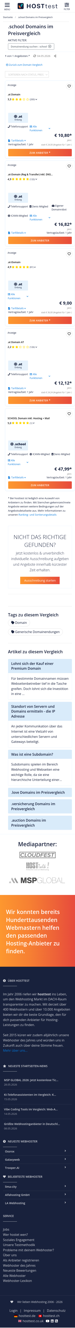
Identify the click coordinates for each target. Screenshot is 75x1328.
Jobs (6, 1229)
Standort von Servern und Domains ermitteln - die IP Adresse (33, 711)
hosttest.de (24, 1316)
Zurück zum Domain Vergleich (24, 65)
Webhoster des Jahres (19, 1265)
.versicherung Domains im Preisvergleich (33, 806)
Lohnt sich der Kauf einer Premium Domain (32, 666)
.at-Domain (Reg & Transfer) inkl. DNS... (30, 174)
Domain (19, 622)
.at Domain (14, 94)
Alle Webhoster (14, 1275)
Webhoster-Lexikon (17, 1281)
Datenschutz (56, 1310)
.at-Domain (14, 262)
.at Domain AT (16, 342)
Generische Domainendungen (35, 632)
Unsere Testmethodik (19, 1245)
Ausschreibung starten (40, 580)
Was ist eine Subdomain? (32, 754)
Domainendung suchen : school (31, 46)
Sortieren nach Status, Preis (26, 74)
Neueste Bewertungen (19, 1270)
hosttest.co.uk (31, 1321)
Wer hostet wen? (15, 1234)
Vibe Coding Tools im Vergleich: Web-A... (31, 1109)
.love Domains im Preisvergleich (38, 792)
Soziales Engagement (18, 1240)
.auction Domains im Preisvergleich (28, 823)
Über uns (10, 1255)
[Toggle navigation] (7, 6)
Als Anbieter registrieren (21, 1260)
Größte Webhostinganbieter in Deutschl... (32, 1124)
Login (13, 1310)
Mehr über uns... (15, 1050)
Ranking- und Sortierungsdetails (38, 514)
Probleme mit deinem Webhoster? (28, 1250)
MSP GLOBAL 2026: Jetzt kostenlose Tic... (31, 1080)
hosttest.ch (48, 1316)
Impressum (32, 1310)
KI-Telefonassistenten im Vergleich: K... (30, 1095)
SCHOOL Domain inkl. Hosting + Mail (29, 418)
